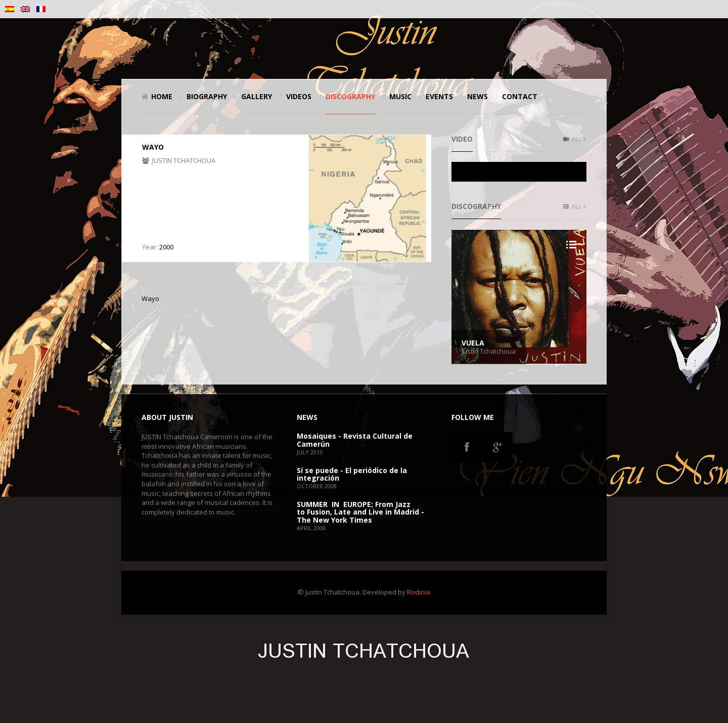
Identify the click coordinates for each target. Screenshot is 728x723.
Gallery (256, 96)
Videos (298, 96)
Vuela (473, 343)
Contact (519, 96)
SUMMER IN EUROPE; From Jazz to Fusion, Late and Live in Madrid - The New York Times (360, 512)
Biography (207, 96)
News (477, 96)
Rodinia (418, 592)
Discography (350, 96)
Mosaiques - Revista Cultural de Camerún (355, 439)
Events (439, 96)
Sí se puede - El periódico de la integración (352, 474)
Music (400, 96)
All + (574, 139)
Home (157, 96)
